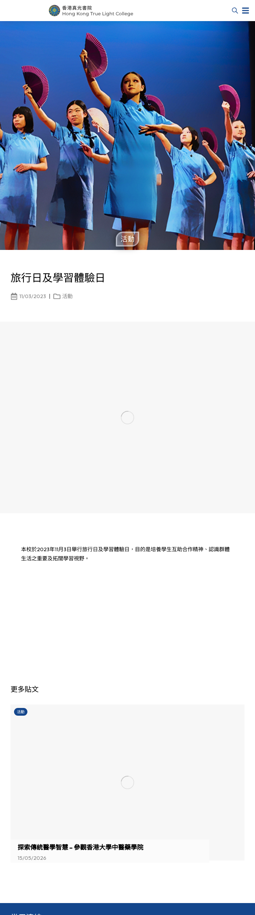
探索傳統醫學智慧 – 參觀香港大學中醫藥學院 (80, 847)
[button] (245, 10)
